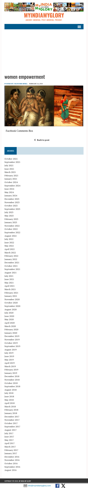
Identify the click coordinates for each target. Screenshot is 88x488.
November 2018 (12, 379)
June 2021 (9, 279)
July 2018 (8, 393)
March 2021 (10, 289)
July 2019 (8, 353)
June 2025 (9, 168)
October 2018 (11, 383)
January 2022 (10, 259)
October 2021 (11, 265)
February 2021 (11, 292)
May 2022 (9, 245)
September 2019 (12, 346)
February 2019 (11, 369)
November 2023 (12, 202)
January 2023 (10, 222)
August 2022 (10, 235)
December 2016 (11, 456)
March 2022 (10, 252)
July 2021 (8, 276)
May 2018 (9, 399)
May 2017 (9, 440)
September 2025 (12, 162)
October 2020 (11, 302)
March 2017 (10, 446)
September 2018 (12, 386)
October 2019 (11, 343)
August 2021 (10, 272)
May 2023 (9, 215)
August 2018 (10, 389)
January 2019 (10, 373)
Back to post (41, 140)
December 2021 (11, 262)
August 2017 (10, 429)
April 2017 (9, 443)
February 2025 (11, 175)
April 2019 (9, 363)
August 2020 (10, 309)
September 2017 (12, 426)
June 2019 (9, 356)
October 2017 (11, 423)
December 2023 (11, 199)
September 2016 (12, 466)
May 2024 (9, 192)
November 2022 (12, 225)
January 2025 (10, 178)
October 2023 (11, 205)
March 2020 (10, 326)
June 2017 (9, 436)
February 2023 (11, 219)
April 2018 (9, 403)
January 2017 (10, 453)
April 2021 (9, 286)
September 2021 (12, 269)
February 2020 (11, 329)
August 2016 (10, 470)
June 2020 (9, 316)
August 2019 (10, 349)
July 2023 (8, 212)
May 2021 (9, 282)
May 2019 (9, 359)
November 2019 (12, 339)
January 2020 (10, 332)
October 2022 (11, 229)
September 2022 (12, 232)
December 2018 (11, 376)
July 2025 (8, 165)
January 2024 (10, 195)
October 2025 (11, 158)
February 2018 (11, 409)
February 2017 (11, 450)
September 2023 (12, 209)
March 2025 (10, 172)
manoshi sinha (20, 84)
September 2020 (12, 306)
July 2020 (8, 312)
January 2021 (10, 296)
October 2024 (11, 182)
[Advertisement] (44, 50)
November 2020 (12, 299)
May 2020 (9, 319)
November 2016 (12, 460)
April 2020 (9, 322)
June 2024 (9, 189)
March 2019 (10, 366)
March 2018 (10, 406)
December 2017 (11, 416)
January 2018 (10, 413)
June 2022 (9, 242)
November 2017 (12, 420)
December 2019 (11, 336)
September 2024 (12, 185)
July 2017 (8, 433)
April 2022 (9, 249)
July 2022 (8, 239)
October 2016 (11, 463)
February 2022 (11, 255)
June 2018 (9, 396)
